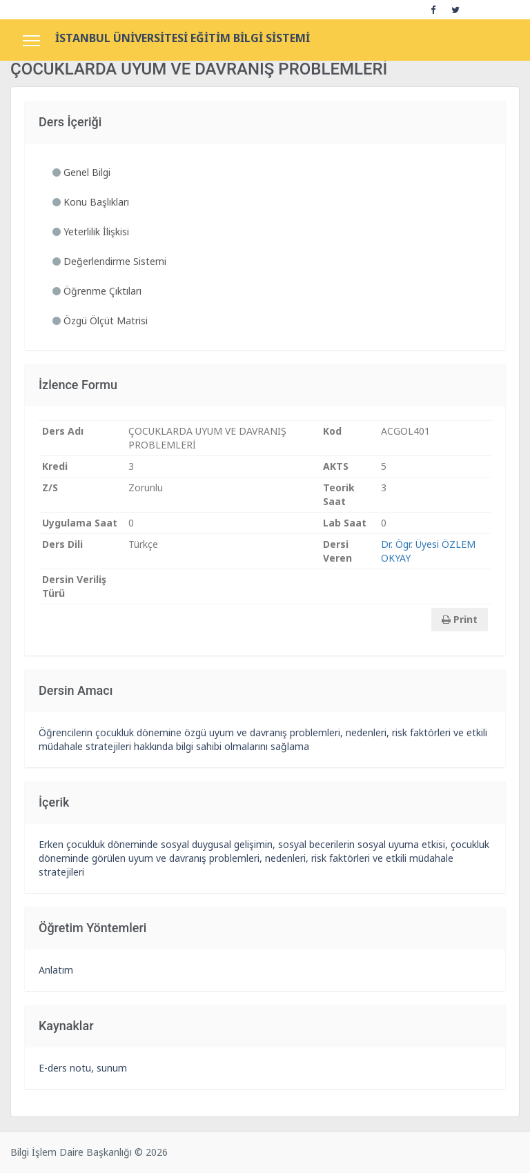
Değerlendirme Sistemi (109, 261)
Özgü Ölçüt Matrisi (100, 320)
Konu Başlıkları (90, 201)
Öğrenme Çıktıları (96, 290)
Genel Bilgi (81, 172)
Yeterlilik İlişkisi (90, 231)
